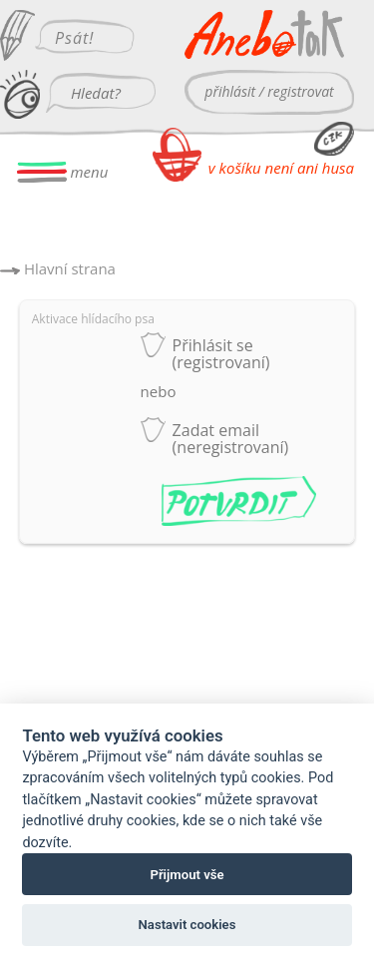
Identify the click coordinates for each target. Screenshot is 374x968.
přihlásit (229, 91)
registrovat (300, 91)
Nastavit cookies (187, 924)
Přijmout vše (186, 874)
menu (63, 172)
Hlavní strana (70, 268)
